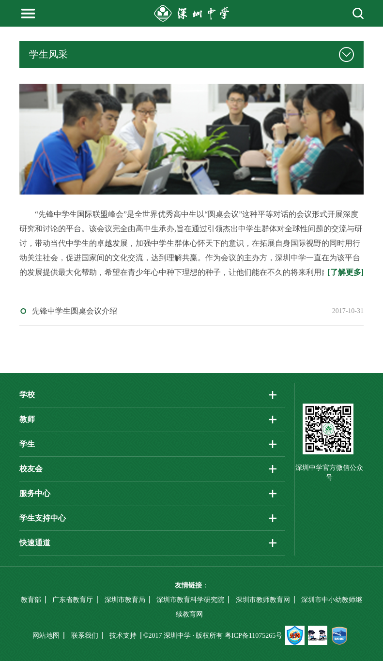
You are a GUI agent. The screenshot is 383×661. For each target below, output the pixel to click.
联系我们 (84, 635)
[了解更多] (345, 272)
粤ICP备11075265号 (253, 635)
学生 (27, 444)
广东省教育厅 (72, 599)
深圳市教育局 (125, 599)
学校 (27, 395)
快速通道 (34, 543)
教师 (27, 419)
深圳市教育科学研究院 (190, 599)
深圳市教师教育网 (263, 599)
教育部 (31, 599)
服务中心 (34, 493)
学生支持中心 (42, 518)
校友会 (31, 469)
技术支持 (123, 635)
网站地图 (46, 635)
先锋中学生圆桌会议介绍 (74, 311)
